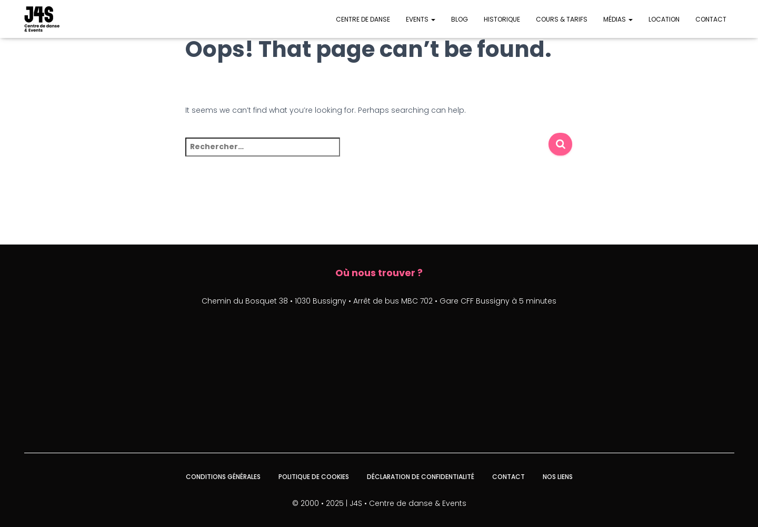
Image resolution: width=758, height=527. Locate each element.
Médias (618, 19)
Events (420, 19)
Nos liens (558, 476)
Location (664, 19)
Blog (459, 19)
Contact (710, 19)
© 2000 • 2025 (318, 503)
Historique (502, 19)
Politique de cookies (313, 476)
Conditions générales (223, 476)
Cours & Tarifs (561, 19)
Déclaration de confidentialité (420, 476)
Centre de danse (363, 19)
